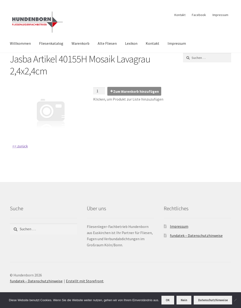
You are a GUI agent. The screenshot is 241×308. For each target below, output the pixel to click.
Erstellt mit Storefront (85, 281)
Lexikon (131, 43)
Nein (184, 300)
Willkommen (20, 43)
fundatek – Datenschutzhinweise (196, 235)
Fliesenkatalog (51, 43)
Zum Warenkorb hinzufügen (136, 91)
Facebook (199, 15)
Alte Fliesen (107, 43)
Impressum (220, 15)
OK (168, 300)
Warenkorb (80, 43)
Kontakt (179, 15)
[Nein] (235, 300)
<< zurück (20, 146)
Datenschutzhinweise (213, 300)
